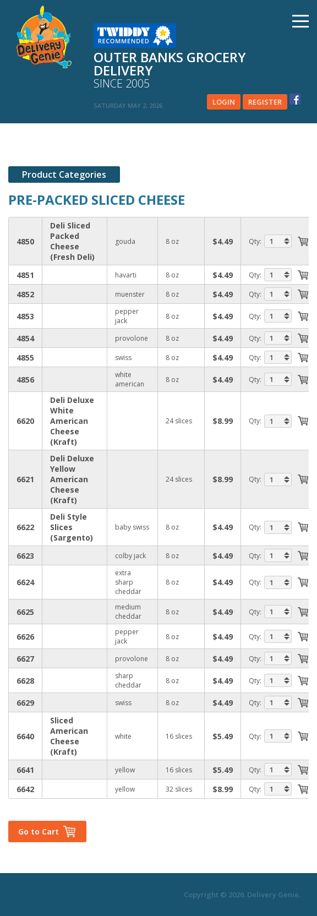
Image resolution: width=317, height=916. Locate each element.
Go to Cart (38, 831)
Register (265, 102)
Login (223, 102)
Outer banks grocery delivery (183, 70)
